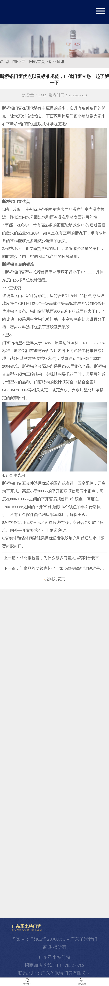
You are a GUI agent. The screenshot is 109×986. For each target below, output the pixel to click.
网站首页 (37, 60)
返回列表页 (54, 577)
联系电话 (81, 981)
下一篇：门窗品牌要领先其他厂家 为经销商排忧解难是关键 (56, 567)
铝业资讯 (56, 60)
